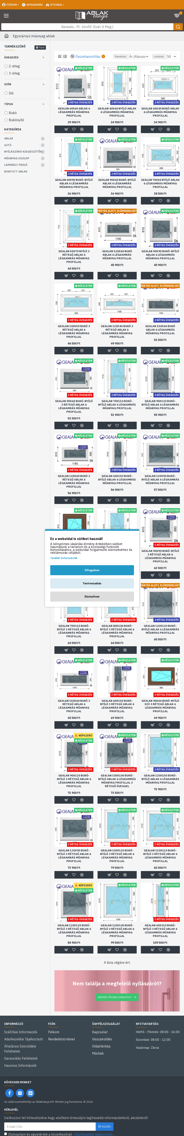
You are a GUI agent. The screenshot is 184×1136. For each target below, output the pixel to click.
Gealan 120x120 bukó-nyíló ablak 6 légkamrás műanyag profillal (160, 635)
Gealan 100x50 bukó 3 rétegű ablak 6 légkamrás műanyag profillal (74, 337)
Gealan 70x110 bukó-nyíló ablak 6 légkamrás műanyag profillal (117, 410)
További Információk (63, 558)
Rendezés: (99, 61)
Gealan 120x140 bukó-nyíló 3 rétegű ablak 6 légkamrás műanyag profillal (117, 936)
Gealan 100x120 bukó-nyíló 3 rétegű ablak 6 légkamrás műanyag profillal (117, 861)
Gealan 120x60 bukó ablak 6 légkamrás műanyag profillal (117, 260)
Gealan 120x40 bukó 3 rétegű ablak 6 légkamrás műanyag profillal (117, 337)
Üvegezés (11, 57)
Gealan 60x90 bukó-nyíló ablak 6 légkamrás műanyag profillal (74, 189)
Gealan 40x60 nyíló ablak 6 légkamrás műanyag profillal (117, 117)
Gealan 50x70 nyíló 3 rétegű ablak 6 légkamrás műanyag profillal (74, 262)
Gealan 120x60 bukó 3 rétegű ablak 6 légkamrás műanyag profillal (74, 487)
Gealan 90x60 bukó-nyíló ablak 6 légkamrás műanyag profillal (117, 189)
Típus (8, 104)
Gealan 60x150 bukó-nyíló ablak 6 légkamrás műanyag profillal (117, 485)
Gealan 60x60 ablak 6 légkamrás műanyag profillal (74, 117)
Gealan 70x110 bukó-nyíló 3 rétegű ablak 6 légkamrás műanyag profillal (74, 637)
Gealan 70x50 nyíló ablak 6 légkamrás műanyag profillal (160, 189)
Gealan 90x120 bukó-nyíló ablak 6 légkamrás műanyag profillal (160, 410)
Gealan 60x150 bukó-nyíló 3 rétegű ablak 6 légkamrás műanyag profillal (117, 712)
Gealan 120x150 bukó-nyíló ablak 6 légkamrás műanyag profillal (160, 784)
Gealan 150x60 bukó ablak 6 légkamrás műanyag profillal (160, 335)
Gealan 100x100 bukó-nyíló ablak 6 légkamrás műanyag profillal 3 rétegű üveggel (117, 786)
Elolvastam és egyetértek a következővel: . (58, 1129)
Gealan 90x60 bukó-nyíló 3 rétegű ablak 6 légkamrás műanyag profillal (74, 412)
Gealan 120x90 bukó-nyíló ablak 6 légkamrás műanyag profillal (160, 485)
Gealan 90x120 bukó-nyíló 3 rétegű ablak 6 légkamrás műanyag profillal (74, 786)
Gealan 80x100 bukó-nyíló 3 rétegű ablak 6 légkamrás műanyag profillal (117, 637)
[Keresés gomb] (178, 26)
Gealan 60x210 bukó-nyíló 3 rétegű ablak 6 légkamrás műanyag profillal (160, 936)
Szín (7, 84)
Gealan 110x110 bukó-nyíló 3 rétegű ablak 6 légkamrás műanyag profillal (160, 861)
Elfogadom (92, 570)
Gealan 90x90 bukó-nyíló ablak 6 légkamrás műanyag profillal (160, 260)
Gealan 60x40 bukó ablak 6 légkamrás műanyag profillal (160, 117)
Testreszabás (92, 583)
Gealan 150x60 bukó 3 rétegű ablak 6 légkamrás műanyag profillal (74, 712)
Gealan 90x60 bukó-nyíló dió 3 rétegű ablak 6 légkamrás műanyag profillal (160, 712)
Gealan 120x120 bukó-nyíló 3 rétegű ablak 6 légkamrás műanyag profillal (74, 936)
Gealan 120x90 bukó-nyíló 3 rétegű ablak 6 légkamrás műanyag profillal (74, 861)
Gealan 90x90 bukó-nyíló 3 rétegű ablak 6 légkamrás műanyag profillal (160, 562)
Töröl (41, 47)
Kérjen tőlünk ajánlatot (114, 1002)
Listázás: (159, 61)
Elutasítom (92, 596)
